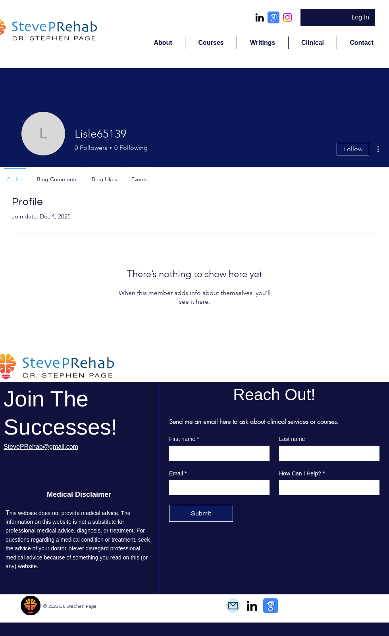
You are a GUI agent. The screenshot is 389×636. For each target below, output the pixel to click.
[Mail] (233, 605)
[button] (211, 42)
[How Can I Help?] (327, 487)
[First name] (217, 453)
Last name (292, 439)
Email (178, 473)
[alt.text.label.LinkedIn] (260, 17)
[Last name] (327, 453)
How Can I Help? (302, 473)
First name (184, 439)
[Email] (217, 487)
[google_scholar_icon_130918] (273, 17)
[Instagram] (287, 17)
